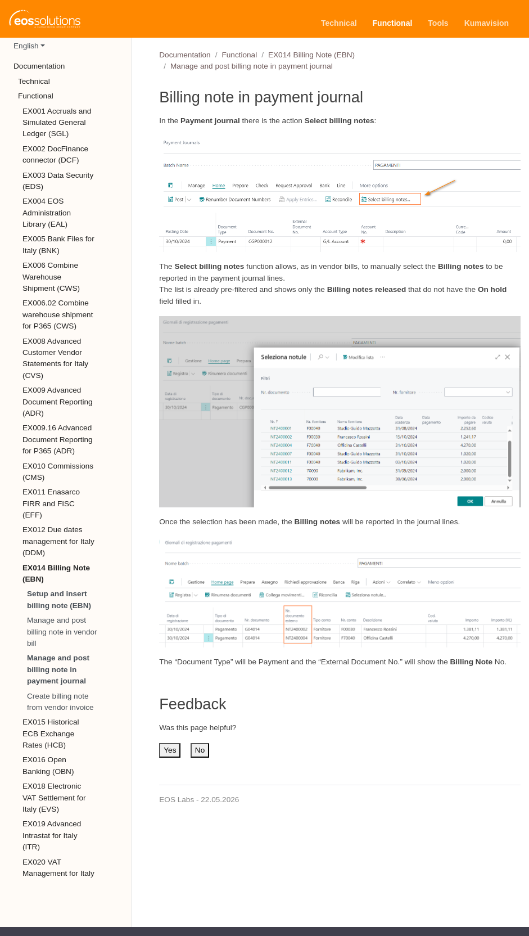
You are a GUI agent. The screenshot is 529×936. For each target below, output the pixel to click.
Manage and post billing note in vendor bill (62, 631)
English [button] (26, 46)
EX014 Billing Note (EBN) (311, 55)
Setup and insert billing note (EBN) (59, 599)
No (200, 750)
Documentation (184, 55)
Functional (239, 55)
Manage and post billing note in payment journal (58, 669)
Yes (170, 750)
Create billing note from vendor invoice (60, 702)
